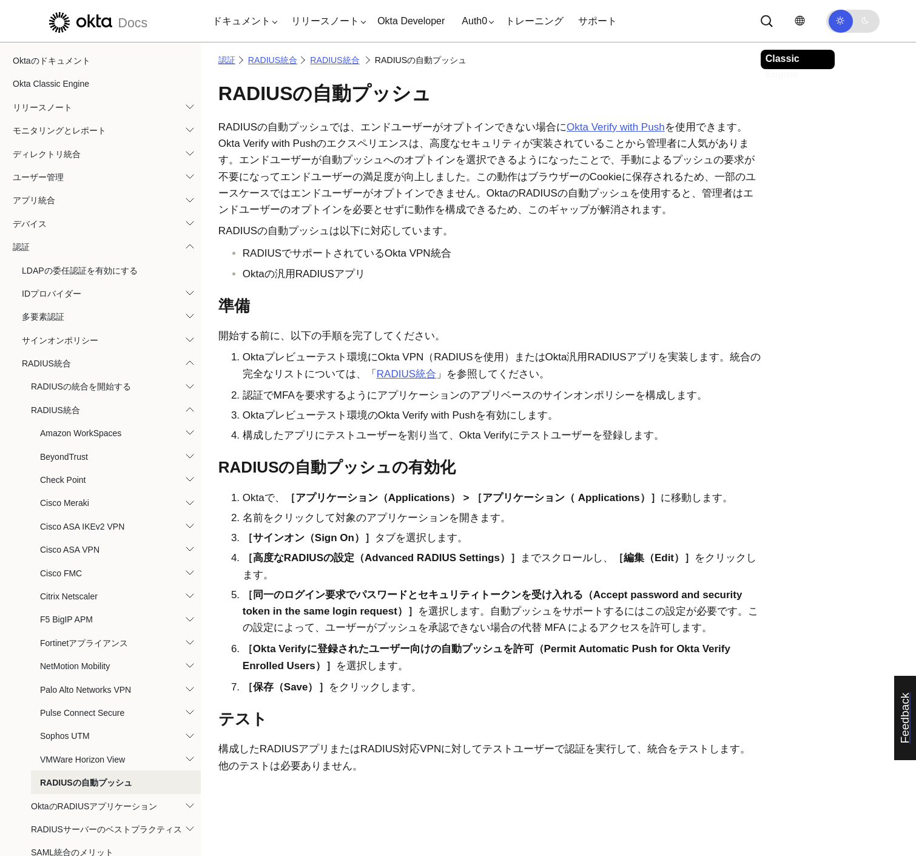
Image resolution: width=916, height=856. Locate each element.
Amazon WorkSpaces (80, 280)
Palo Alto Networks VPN (85, 536)
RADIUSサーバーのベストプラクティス (106, 676)
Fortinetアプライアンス (84, 489)
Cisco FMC (61, 420)
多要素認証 (43, 163)
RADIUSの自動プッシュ (86, 629)
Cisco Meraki (64, 349)
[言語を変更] (799, 21)
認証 (21, 93)
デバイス (30, 70)
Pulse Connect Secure (82, 559)
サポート (597, 21)
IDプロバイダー (51, 140)
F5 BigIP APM (66, 466)
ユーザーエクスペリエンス (64, 815)
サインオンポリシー (60, 187)
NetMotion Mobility (75, 512)
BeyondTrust (64, 303)
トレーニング (534, 21)
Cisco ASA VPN (69, 396)
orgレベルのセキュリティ (61, 722)
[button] (242, 21)
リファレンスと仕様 (51, 839)
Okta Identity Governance (61, 745)
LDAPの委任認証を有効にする (80, 117)
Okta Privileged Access (56, 768)
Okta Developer (411, 21)
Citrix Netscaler (69, 443)
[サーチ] (766, 21)
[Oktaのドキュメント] (96, 21)
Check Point (63, 326)
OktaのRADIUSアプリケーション (94, 653)
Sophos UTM (65, 582)
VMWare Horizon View (82, 606)
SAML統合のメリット (72, 699)
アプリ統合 (34, 47)
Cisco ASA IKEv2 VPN (82, 373)
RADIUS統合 (46, 210)
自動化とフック (42, 792)
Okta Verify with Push (616, 127)
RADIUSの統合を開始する (81, 233)
